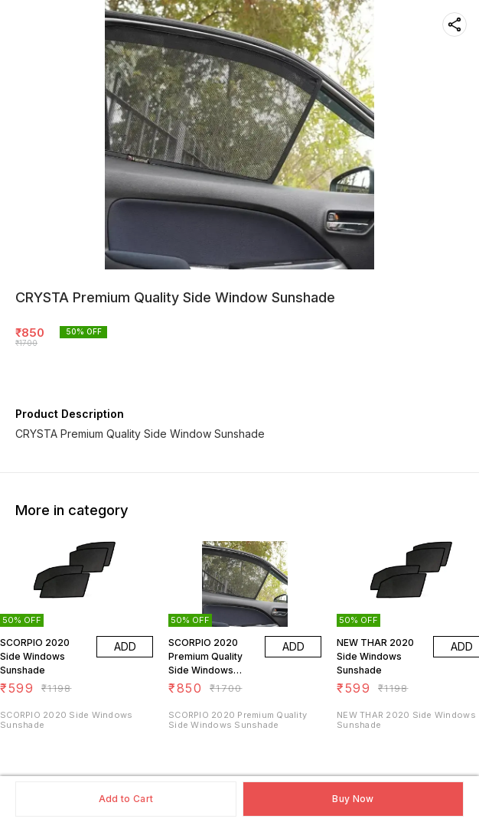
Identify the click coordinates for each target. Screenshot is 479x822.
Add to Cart (126, 798)
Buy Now (352, 798)
